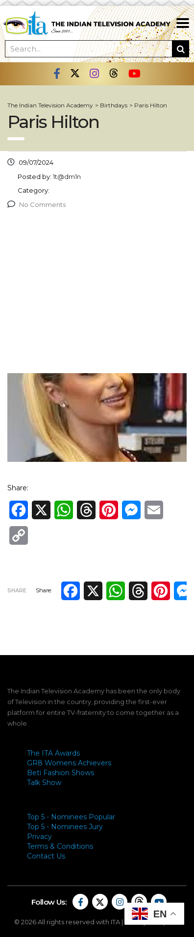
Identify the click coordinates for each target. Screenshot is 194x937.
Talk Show (44, 782)
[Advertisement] (97, 294)
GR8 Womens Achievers (69, 763)
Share (16, 590)
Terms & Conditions (60, 846)
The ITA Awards (53, 753)
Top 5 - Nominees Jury (65, 826)
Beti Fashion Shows (60, 772)
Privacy (39, 836)
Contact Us (46, 856)
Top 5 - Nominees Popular (71, 816)
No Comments (36, 204)
